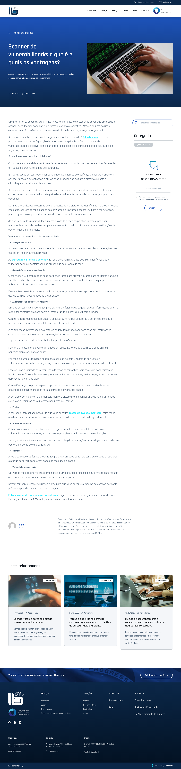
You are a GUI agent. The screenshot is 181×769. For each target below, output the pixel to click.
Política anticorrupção (156, 675)
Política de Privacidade (146, 707)
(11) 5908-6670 (52, 751)
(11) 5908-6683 (14, 751)
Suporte (44, 705)
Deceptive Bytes (89, 705)
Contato (139, 693)
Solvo (85, 713)
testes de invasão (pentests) (85, 412)
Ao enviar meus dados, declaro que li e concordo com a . (153, 198)
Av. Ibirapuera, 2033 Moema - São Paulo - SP (19, 745)
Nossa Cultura (115, 700)
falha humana (90, 137)
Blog (110, 707)
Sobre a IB (113, 693)
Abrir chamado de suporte (150, 714)
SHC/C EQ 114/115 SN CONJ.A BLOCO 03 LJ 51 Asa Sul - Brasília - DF (99, 748)
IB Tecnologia (165, 2)
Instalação (45, 701)
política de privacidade (159, 199)
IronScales (87, 709)
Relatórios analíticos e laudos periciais (56, 713)
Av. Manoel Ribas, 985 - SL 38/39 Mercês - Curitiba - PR (59, 745)
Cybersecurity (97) (143, 145)
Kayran (86, 701)
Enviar (153, 207)
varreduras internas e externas (30, 259)
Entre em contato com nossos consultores (33, 495)
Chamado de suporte (144, 2)
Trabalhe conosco (144, 700)
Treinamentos (46, 709)
